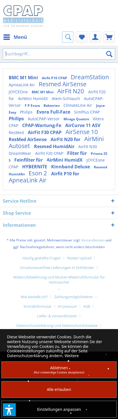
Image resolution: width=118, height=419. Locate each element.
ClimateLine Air (78, 105)
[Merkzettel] (81, 37)
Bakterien (52, 105)
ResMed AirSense (28, 139)
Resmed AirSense (63, 84)
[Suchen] (109, 54)
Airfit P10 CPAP (55, 78)
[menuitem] (15, 37)
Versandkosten (93, 240)
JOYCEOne (19, 91)
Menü (15, 36)
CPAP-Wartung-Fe (42, 125)
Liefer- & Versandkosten (57, 315)
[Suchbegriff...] (59, 54)
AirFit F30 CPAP (45, 132)
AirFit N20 (71, 91)
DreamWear (20, 153)
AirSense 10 (81, 132)
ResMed (17, 132)
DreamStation (90, 77)
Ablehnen (59, 369)
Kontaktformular (38, 306)
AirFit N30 (87, 146)
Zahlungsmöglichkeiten (73, 296)
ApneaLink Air (22, 84)
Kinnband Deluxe (71, 167)
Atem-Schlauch (66, 98)
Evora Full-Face (54, 112)
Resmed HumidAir (55, 146)
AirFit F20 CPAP (49, 153)
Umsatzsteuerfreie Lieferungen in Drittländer (57, 267)
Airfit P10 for (65, 174)
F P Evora (33, 105)
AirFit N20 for (66, 139)
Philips (27, 112)
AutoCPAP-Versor (44, 118)
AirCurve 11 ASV (82, 125)
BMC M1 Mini (24, 77)
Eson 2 (38, 173)
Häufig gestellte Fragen (41, 258)
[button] (9, 409)
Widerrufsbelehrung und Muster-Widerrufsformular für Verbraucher (59, 280)
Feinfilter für (29, 160)
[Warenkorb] (109, 37)
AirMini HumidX (33, 98)
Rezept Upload (79, 258)
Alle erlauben (59, 389)
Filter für (77, 153)
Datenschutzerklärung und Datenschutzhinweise (56, 325)
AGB (86, 306)
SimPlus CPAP (87, 112)
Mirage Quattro (76, 119)
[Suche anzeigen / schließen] (67, 37)
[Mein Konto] (95, 37)
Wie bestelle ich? (34, 296)
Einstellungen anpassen (59, 409)
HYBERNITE (35, 167)
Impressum (67, 306)
